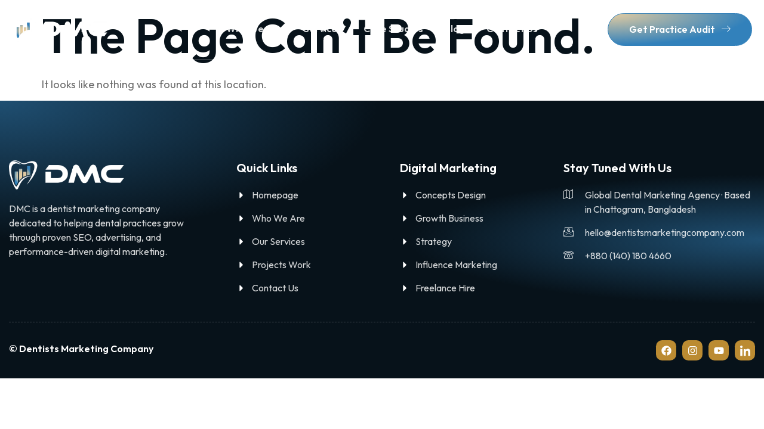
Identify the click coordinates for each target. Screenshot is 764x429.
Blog (455, 29)
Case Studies (393, 29)
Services (323, 29)
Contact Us (512, 29)
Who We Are (254, 29)
